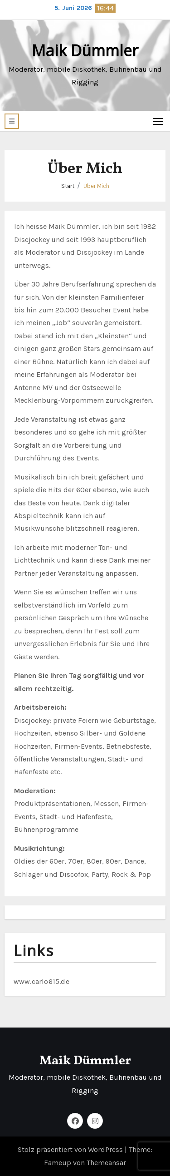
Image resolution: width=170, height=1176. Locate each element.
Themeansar (106, 1162)
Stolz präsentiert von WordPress (71, 1149)
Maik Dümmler (85, 50)
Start (67, 186)
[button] (12, 121)
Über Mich (96, 186)
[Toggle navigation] (158, 121)
